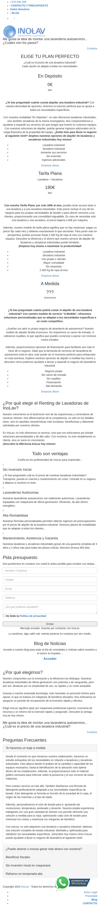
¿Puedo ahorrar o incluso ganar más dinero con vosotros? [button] (44, 849)
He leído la (24, 615)
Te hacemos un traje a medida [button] (25, 748)
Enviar (50, 623)
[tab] (50, 748)
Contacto (92, 48)
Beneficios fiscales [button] (18, 857)
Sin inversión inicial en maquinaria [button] (28, 865)
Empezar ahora (50, 165)
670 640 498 (19, 1)
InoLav (25, 886)
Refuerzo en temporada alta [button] (24, 873)
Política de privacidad (33, 615)
